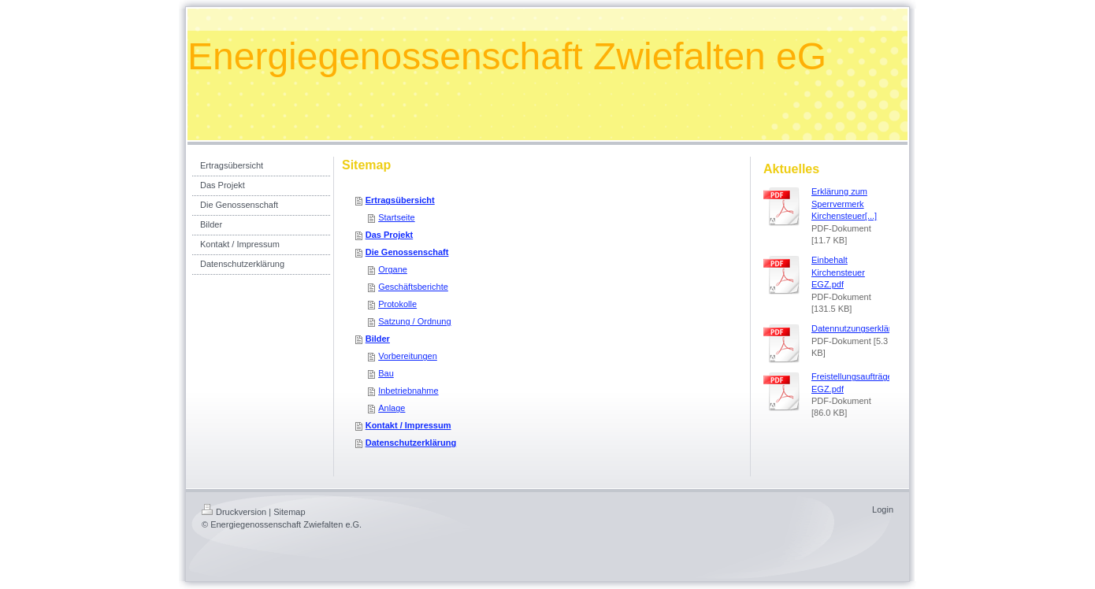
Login (882, 509)
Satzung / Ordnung (414, 321)
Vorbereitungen (407, 356)
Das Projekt (390, 234)
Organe (392, 269)
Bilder (378, 338)
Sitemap (289, 512)
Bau (386, 373)
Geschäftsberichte (413, 286)
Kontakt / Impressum (408, 425)
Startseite (396, 217)
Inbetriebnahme (408, 390)
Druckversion (234, 512)
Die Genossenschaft (407, 252)
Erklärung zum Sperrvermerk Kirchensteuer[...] (844, 203)
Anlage (391, 408)
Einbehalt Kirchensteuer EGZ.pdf (838, 272)
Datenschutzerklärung (411, 442)
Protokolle (397, 304)
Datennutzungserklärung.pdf (865, 328)
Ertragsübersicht (400, 200)
